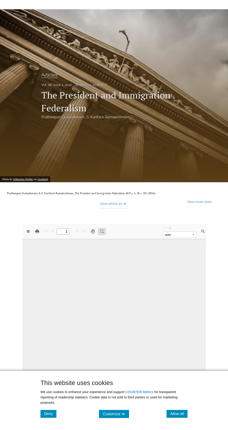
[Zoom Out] (165, 228)
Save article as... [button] (113, 204)
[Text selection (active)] (102, 231)
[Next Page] (77, 231)
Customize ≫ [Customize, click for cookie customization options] (116, 414)
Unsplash (42, 179)
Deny (50, 414)
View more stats (199, 202)
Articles (49, 75)
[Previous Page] (52, 231)
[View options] (28, 231)
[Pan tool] (93, 231)
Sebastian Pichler (23, 179)
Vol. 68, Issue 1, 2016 (56, 85)
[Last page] (83, 231)
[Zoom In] (170, 228)
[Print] (37, 231)
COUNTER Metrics (139, 392)
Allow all (179, 414)
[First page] (46, 231)
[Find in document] (203, 231)
